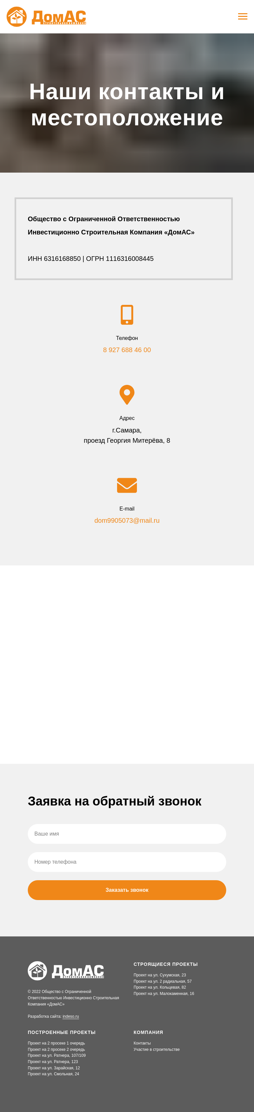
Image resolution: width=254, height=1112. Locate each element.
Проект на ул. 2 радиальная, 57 (163, 981)
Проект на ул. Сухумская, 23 (160, 975)
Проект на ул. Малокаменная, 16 (164, 993)
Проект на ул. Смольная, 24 (53, 1074)
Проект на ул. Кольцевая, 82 (160, 987)
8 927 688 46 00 (127, 349)
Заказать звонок (127, 890)
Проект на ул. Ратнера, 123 (53, 1061)
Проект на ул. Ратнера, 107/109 (57, 1055)
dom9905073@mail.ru (126, 520)
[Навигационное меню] (242, 16)
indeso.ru (71, 1016)
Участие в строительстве (157, 1049)
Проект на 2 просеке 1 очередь (56, 1043)
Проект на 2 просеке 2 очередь (56, 1049)
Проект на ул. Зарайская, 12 (54, 1068)
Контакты (142, 1043)
